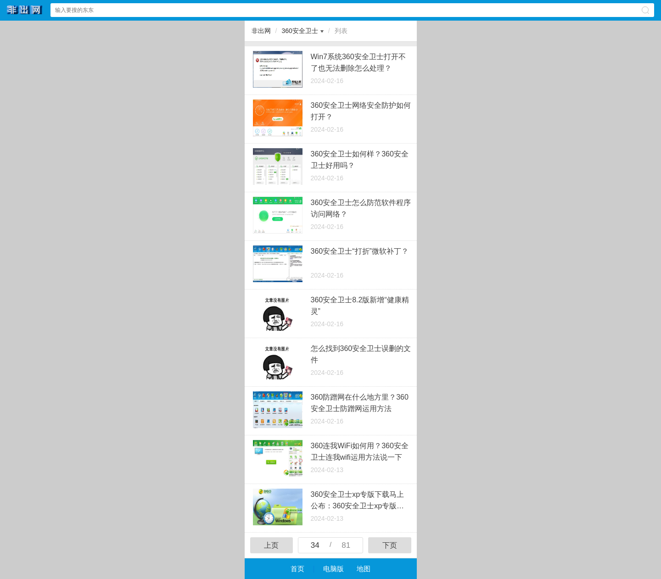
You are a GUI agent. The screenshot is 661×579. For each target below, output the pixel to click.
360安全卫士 (299, 30)
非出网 (261, 30)
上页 (271, 545)
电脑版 (333, 569)
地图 (363, 569)
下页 (389, 545)
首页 (297, 569)
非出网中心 (25, 10)
